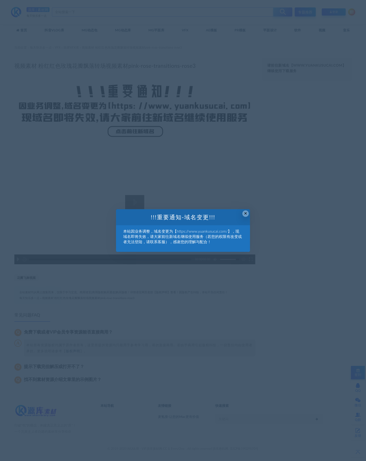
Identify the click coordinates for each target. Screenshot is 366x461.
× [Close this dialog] (245, 213)
